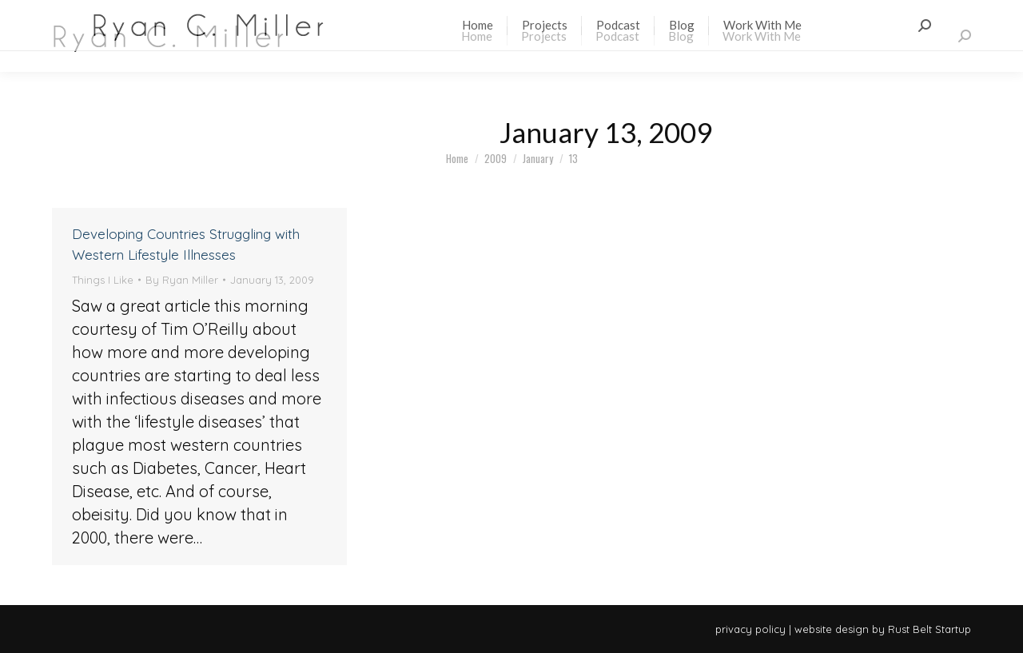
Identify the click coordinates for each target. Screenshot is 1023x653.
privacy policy (750, 629)
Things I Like (102, 279)
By (181, 279)
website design (831, 629)
